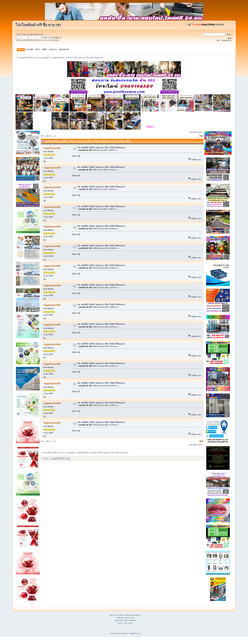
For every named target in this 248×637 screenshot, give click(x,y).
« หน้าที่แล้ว (192, 132)
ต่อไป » (201, 132)
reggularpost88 (52, 148)
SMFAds (119, 618)
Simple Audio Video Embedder (125, 620)
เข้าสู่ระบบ (26, 34)
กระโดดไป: (45, 458)
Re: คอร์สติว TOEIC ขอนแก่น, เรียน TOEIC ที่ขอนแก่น (101, 148)
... (53, 136)
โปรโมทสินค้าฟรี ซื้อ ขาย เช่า (38, 25)
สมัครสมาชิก (39, 34)
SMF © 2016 (123, 615)
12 (55, 136)
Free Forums (129, 618)
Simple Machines (135, 615)
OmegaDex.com (134, 633)
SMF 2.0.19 (114, 615)
